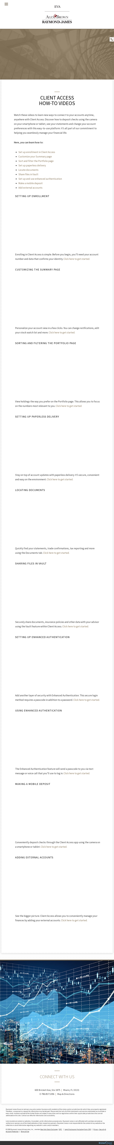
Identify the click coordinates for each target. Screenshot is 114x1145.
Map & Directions (66, 1093)
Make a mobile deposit (30, 183)
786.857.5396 (48, 1093)
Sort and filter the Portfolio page (36, 161)
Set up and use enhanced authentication (40, 178)
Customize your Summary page (35, 156)
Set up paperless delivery (32, 165)
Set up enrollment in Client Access (36, 152)
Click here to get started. (77, 259)
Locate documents (28, 170)
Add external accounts (30, 187)
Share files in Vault (28, 174)
